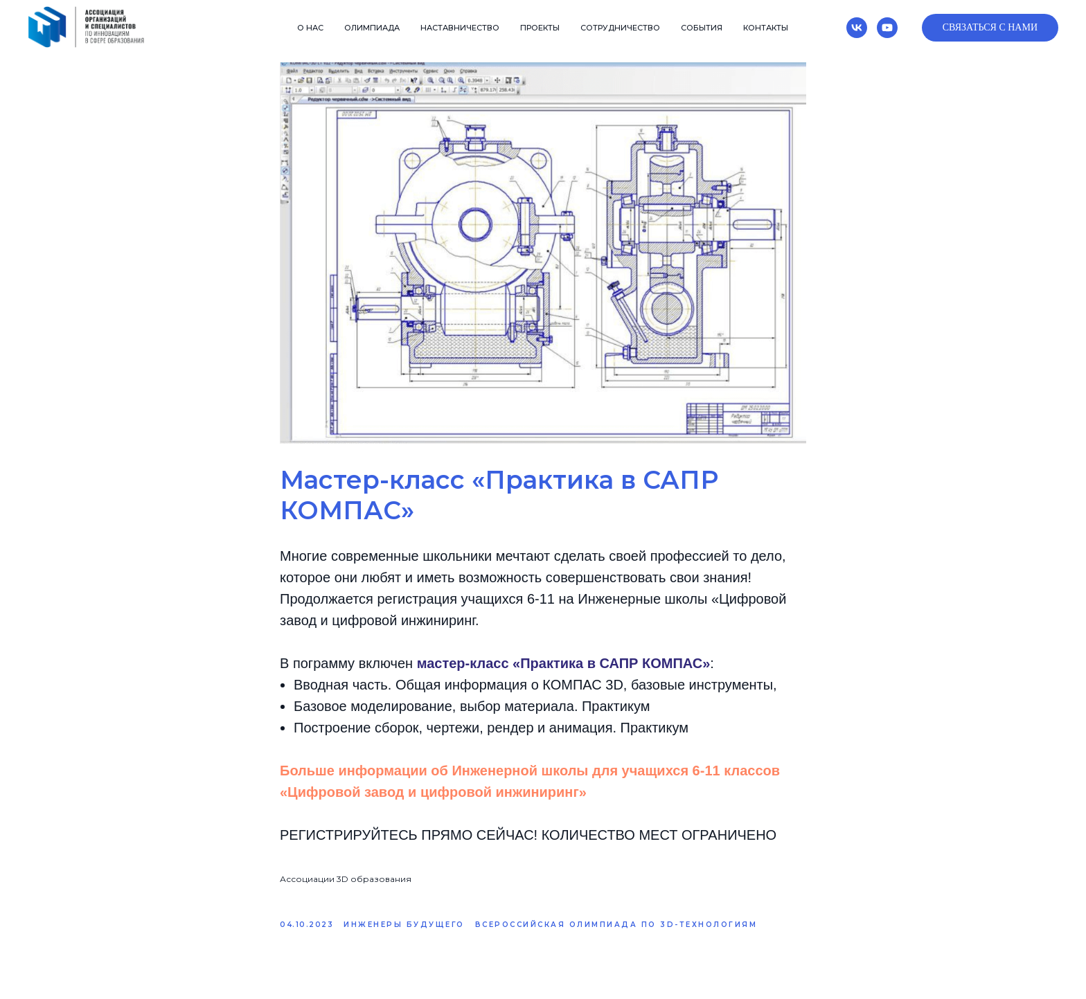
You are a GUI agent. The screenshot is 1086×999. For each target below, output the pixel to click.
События (701, 28)
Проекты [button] (540, 28)
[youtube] (887, 27)
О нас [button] (310, 28)
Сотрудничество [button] (620, 28)
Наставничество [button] (459, 28)
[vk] (856, 27)
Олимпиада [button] (372, 28)
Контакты (765, 28)
